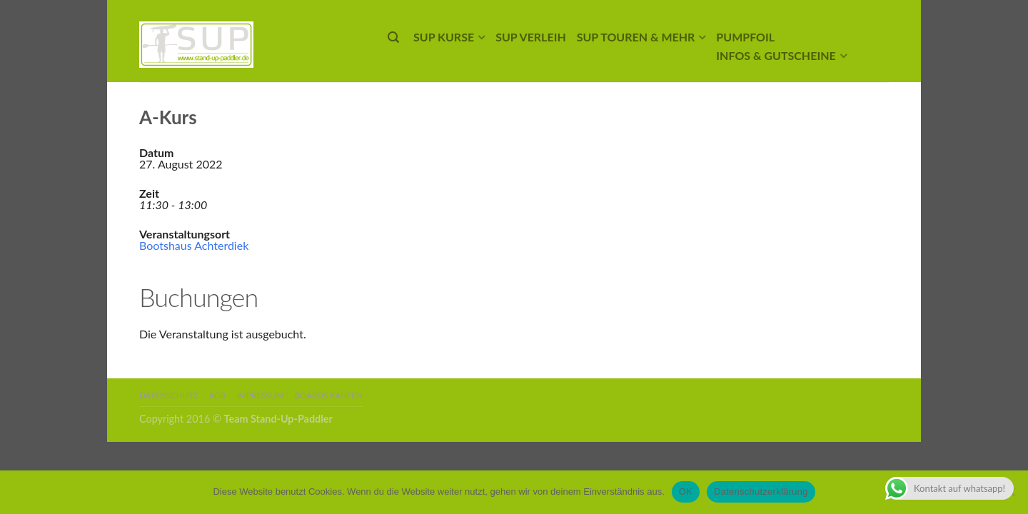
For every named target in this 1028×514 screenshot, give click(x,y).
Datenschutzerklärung (760, 491)
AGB (217, 395)
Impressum (259, 395)
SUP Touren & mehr (636, 37)
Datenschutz (168, 395)
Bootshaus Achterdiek (193, 245)
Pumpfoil (745, 37)
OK (685, 491)
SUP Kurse (443, 37)
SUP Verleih (530, 37)
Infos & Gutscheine (775, 55)
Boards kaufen (329, 395)
